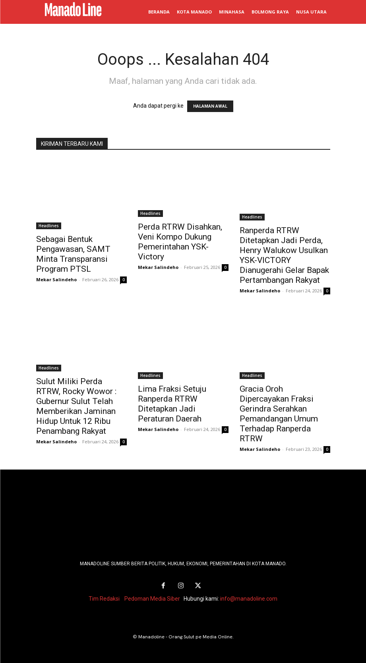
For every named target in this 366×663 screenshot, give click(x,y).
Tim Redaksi (104, 598)
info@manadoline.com (248, 598)
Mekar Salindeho (56, 279)
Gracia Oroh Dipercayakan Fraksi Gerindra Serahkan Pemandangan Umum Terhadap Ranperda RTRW (279, 413)
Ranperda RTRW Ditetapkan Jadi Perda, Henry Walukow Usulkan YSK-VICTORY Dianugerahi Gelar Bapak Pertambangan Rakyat (284, 255)
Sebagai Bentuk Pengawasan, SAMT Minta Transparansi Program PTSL (73, 254)
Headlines (49, 225)
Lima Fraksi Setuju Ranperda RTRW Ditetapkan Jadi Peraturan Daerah (172, 403)
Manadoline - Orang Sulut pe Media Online (185, 636)
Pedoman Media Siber (152, 598)
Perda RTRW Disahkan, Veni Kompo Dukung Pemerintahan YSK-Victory (180, 241)
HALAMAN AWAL (210, 106)
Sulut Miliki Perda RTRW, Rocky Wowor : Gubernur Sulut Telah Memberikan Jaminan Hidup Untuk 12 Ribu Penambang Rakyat (76, 406)
